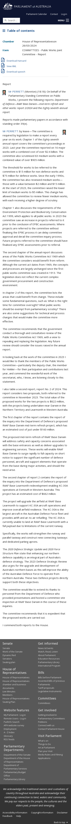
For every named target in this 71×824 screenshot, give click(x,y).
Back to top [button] (61, 822)
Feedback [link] (7, 816)
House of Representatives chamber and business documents (16, 684)
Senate (6, 648)
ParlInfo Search (11, 721)
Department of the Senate (17, 754)
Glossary (8, 735)
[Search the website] (11, 20)
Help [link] (18, 816)
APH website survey (14, 725)
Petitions (42, 721)
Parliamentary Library (48, 662)
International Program (49, 665)
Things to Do (44, 744)
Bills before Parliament (49, 677)
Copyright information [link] (42, 812)
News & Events (45, 648)
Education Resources (49, 658)
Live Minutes (9, 691)
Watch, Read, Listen (48, 651)
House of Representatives (16, 677)
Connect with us (46, 725)
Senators (7, 658)
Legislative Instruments (50, 691)
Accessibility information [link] (15, 812)
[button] (63, 20)
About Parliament (47, 655)
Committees (44, 703)
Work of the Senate (13, 651)
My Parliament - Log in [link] (15, 714)
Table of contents (18, 31)
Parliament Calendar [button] (36, 14)
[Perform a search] (5, 20)
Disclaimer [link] (62, 812)
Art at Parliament (46, 747)
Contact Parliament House (51, 728)
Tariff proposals (46, 687)
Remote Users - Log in (15, 718)
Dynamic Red (9, 655)
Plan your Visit (45, 751)
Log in (64, 14)
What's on (43, 740)
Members (7, 694)
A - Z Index (9, 732)
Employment (10, 728)
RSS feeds (9, 739)
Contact (54, 14)
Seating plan (9, 662)
